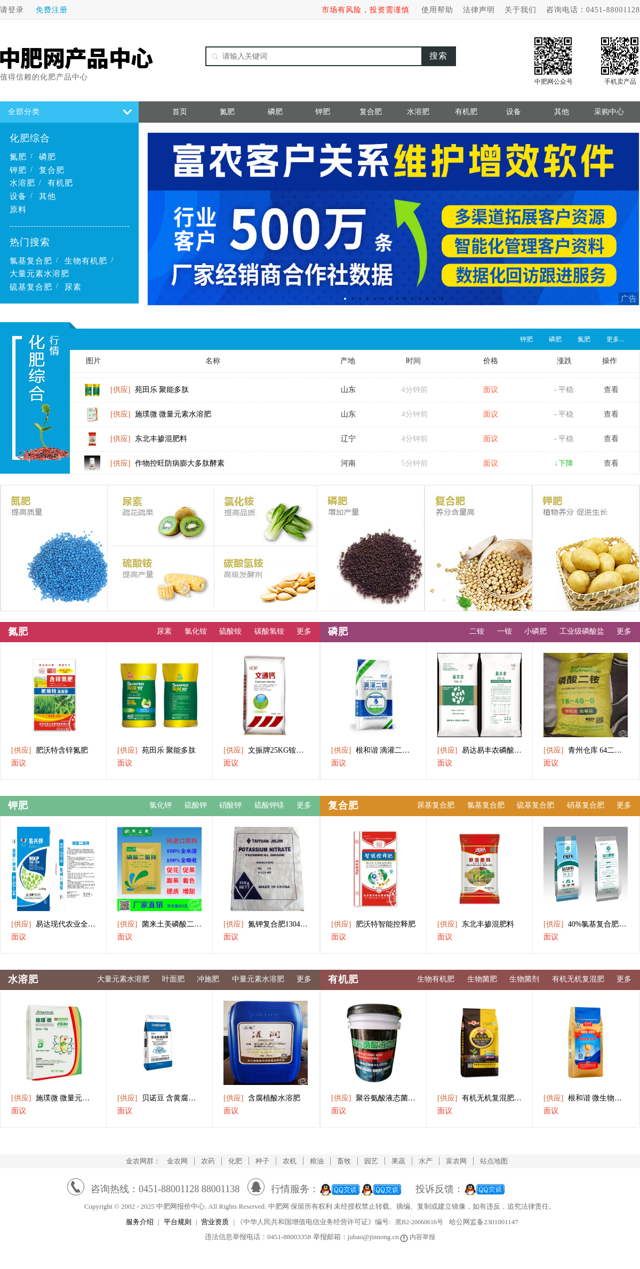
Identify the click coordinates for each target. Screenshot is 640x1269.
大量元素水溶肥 (39, 273)
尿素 (73, 287)
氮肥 (18, 157)
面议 (18, 763)
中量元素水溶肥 (258, 979)
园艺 (371, 1161)
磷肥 (47, 157)
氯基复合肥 (31, 261)
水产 (426, 1161)
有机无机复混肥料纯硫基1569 (479, 1098)
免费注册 (52, 10)
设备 (18, 196)
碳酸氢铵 (269, 631)
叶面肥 (173, 979)
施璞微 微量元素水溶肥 (160, 418)
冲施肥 (208, 979)
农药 (208, 1161)
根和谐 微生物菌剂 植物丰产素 (585, 1098)
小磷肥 (535, 631)
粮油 (317, 1161)
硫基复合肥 (31, 287)
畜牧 (344, 1161)
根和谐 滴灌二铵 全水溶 (373, 750)
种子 (262, 1161)
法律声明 (479, 10)
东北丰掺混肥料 (148, 443)
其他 (47, 196)
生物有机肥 (86, 261)
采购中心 (609, 112)
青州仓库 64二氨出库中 (585, 750)
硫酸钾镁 (269, 805)
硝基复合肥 (585, 805)
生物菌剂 (524, 979)
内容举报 (418, 1237)
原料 (18, 209)
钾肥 (18, 170)
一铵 (504, 631)
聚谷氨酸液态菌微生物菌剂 (373, 1098)
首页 (179, 112)
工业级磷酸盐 (581, 631)
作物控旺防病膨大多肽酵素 (167, 468)
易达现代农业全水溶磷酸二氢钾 (53, 924)
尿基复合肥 (435, 805)
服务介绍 (140, 1222)
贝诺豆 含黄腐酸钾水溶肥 (159, 1098)
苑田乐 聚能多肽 (149, 394)
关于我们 (521, 10)
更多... (615, 339)
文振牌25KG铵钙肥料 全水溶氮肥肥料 (265, 750)
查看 (611, 394)
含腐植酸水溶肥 (261, 1098)
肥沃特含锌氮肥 (49, 750)
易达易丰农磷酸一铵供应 (479, 750)
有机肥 (60, 183)
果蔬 (398, 1161)
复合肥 (52, 170)
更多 (304, 631)
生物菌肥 (482, 979)
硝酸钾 (230, 805)
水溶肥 (22, 183)
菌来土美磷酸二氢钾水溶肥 (159, 924)
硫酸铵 (230, 631)
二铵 (476, 631)
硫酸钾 (196, 805)
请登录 (12, 10)
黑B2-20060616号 (419, 1222)
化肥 (235, 1161)
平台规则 (177, 1222)
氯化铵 (196, 631)
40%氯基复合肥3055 (585, 924)
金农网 (177, 1161)
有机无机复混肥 (578, 979)
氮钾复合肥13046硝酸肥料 (265, 924)
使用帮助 (437, 10)
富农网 (456, 1161)
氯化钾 (160, 805)
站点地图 (494, 1161)
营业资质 (215, 1222)
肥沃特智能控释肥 (373, 924)
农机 (290, 1161)
